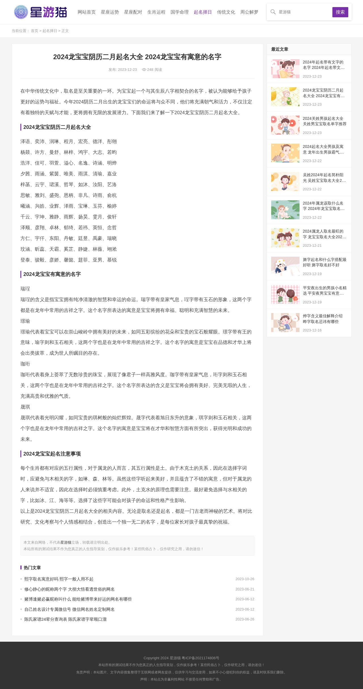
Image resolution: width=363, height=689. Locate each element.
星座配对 (133, 12)
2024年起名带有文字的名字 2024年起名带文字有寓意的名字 (324, 67)
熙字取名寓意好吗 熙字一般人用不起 (59, 579)
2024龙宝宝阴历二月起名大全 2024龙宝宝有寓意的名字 (324, 95)
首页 (35, 31)
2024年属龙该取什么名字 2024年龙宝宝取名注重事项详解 (324, 208)
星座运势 (110, 12)
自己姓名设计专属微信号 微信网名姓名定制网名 (69, 609)
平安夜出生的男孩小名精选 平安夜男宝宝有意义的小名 (325, 293)
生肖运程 (156, 12)
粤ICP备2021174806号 (200, 658)
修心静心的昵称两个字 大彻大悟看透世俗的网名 (69, 589)
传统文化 (226, 12)
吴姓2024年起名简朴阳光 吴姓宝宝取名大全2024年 (324, 180)
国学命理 (180, 12)
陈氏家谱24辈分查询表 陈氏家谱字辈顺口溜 (65, 619)
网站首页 (87, 12)
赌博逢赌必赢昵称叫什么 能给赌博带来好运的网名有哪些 (78, 599)
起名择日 (203, 12)
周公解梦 (249, 12)
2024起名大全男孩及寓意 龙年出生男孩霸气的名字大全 (323, 152)
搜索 (340, 12)
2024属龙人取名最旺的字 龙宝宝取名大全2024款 (324, 236)
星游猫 (65, 542)
